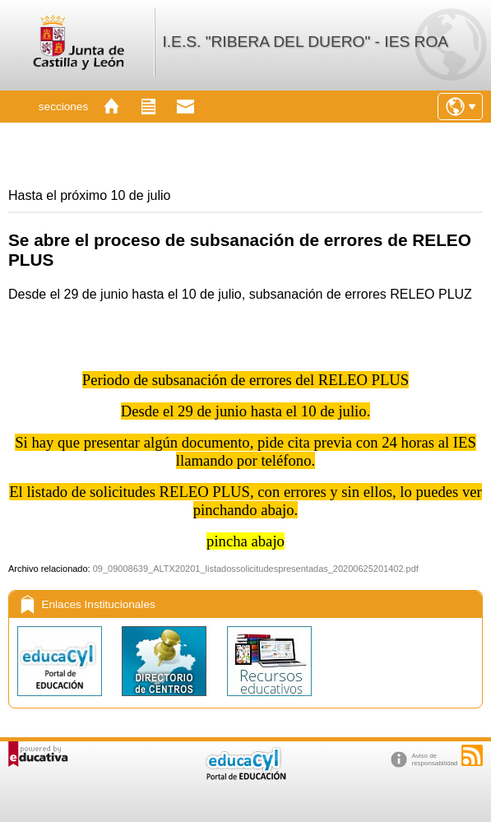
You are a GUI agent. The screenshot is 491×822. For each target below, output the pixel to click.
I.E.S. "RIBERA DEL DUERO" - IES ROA (305, 41)
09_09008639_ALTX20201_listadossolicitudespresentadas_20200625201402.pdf (256, 569)
